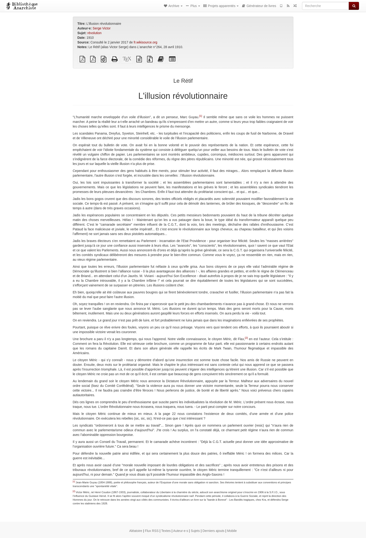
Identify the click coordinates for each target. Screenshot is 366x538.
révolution (94, 33)
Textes (166, 531)
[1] (200, 115)
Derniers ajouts (213, 531)
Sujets (195, 531)
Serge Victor (102, 28)
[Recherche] (325, 6)
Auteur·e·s (180, 531)
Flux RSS (151, 531)
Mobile (232, 531)
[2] (246, 337)
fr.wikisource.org (145, 42)
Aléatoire (135, 531)
